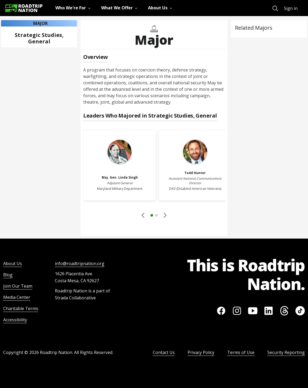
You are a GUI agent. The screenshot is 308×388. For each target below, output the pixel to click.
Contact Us (164, 352)
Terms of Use (240, 352)
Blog (8, 275)
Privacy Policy (201, 352)
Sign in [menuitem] (291, 8)
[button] (154, 216)
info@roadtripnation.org (79, 263)
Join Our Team (17, 286)
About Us (12, 263)
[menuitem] (275, 8)
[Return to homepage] (24, 8)
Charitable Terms (20, 308)
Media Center (16, 297)
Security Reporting (286, 352)
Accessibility (15, 320)
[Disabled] (143, 215)
